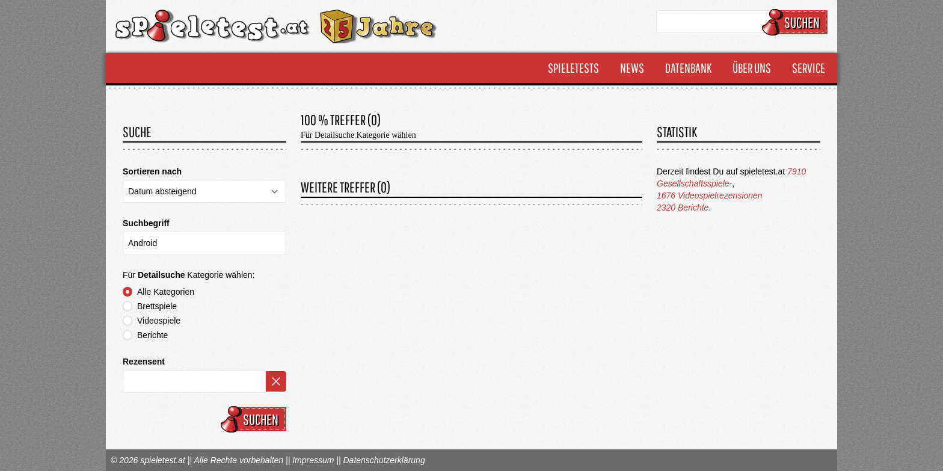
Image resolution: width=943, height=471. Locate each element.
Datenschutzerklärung (384, 460)
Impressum (313, 460)
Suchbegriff (146, 223)
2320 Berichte (682, 207)
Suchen (796, 22)
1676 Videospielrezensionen (710, 195)
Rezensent (144, 361)
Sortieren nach (152, 171)
